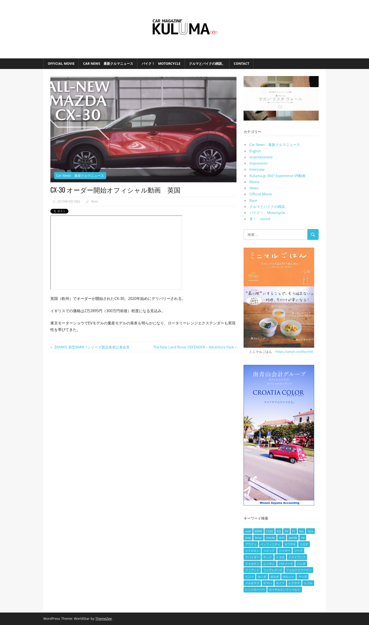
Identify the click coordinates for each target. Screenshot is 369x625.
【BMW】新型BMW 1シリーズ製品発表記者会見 (91, 347)
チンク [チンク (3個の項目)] (267, 557)
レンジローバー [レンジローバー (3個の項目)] (255, 590)
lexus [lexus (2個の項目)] (258, 538)
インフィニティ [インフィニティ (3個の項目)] (270, 544)
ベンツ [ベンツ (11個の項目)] (249, 577)
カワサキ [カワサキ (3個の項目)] (290, 544)
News (253, 187)
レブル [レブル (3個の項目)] (308, 583)
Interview (257, 169)
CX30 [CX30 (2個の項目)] (269, 531)
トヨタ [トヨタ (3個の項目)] (280, 557)
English (255, 151)
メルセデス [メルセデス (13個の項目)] (252, 583)
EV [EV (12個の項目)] (286, 531)
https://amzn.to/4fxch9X (294, 351)
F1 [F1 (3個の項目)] (293, 531)
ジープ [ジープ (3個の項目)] (298, 550)
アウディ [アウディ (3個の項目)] (251, 544)
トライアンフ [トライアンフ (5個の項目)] (297, 557)
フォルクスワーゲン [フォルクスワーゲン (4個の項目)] (299, 570)
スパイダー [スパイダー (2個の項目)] (252, 557)
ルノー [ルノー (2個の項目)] (280, 583)
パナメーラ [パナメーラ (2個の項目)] (286, 564)
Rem (94, 201)
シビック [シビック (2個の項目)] (269, 550)
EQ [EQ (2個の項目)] (279, 531)
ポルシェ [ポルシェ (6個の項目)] (288, 577)
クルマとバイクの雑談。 (207, 63)
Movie (254, 181)
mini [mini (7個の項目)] (282, 538)
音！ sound (259, 218)
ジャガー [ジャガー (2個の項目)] (284, 550)
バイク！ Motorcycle (161, 63)
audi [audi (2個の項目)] (248, 531)
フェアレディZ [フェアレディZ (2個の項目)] (272, 570)
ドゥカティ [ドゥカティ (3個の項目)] (252, 564)
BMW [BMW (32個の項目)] (258, 531)
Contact (241, 63)
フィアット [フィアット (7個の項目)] (252, 570)
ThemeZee (103, 618)
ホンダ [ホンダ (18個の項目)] (262, 577)
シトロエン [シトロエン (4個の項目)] (252, 550)
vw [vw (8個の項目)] (303, 538)
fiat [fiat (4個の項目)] (301, 531)
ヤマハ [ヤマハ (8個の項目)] (267, 583)
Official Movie (61, 63)
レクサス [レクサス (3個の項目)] (294, 583)
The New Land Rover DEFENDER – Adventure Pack (193, 347)
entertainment (261, 157)
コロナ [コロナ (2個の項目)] (304, 544)
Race (253, 200)
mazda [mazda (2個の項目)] (270, 538)
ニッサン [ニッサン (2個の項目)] (269, 564)
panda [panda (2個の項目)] (293, 538)
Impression (258, 163)
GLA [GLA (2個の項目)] (310, 531)
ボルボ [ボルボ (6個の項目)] (274, 577)
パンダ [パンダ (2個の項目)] (301, 564)
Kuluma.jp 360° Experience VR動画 (277, 175)
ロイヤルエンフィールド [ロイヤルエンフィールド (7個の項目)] (284, 590)
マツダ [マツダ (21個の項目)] (302, 577)
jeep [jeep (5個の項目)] (248, 538)
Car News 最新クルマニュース (108, 63)
